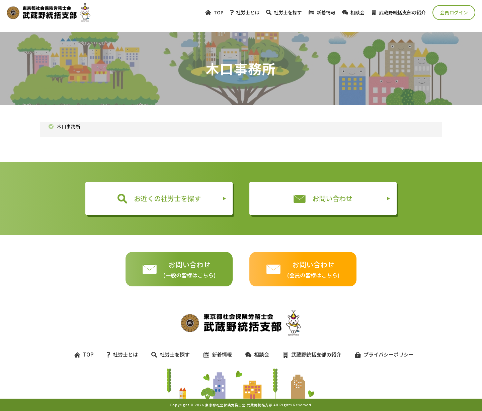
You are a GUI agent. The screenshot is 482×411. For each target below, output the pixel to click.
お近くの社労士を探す (159, 198)
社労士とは (244, 12)
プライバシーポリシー (381, 354)
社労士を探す (284, 12)
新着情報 (322, 12)
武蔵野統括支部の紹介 (398, 12)
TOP (214, 12)
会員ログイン (454, 12)
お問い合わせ (323, 198)
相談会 (353, 12)
